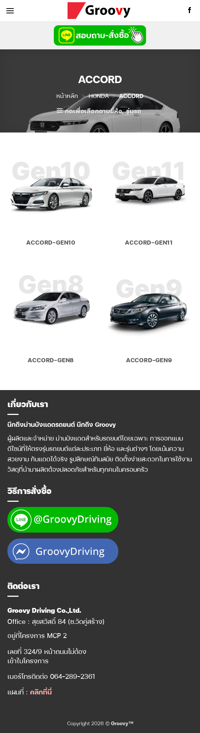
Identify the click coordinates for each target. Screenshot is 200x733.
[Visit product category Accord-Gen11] (149, 199)
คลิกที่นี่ (41, 691)
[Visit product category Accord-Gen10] (51, 199)
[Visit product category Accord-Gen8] (51, 316)
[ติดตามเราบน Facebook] (190, 10)
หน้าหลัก (67, 95)
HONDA (99, 95)
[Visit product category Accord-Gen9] (149, 316)
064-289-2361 (72, 676)
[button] (10, 10)
